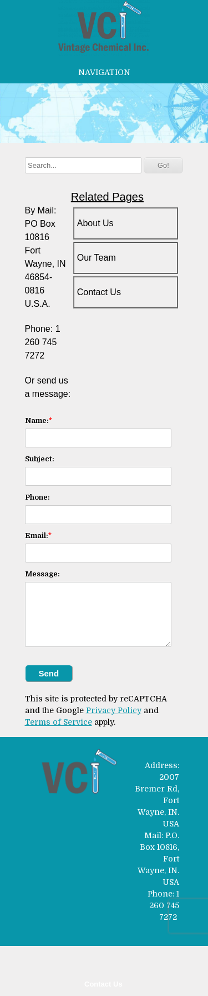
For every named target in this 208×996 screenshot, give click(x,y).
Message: (42, 574)
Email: (36, 535)
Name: (37, 420)
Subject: (39, 459)
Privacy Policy (113, 710)
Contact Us (103, 984)
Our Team (96, 257)
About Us (95, 223)
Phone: (37, 497)
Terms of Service (58, 722)
